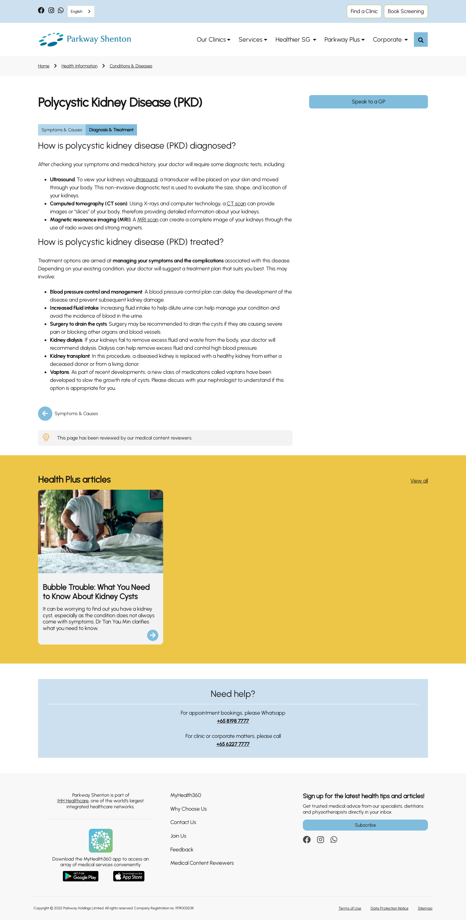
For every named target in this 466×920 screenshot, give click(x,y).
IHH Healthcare (73, 801)
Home (43, 66)
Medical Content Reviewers (202, 863)
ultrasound (145, 179)
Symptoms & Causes (76, 413)
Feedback (181, 849)
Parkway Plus (342, 39)
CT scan (236, 203)
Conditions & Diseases (131, 66)
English (76, 11)
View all (419, 481)
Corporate (388, 39)
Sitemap (425, 908)
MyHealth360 (185, 795)
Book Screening (406, 11)
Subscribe (365, 825)
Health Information (79, 66)
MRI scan (147, 219)
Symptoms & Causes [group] (62, 130)
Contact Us (183, 822)
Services (250, 39)
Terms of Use (350, 908)
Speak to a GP (368, 101)
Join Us (178, 836)
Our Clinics (211, 39)
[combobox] (81, 11)
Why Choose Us (188, 809)
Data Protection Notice (389, 908)
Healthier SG (293, 39)
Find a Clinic (364, 11)
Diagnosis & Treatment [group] (111, 130)
